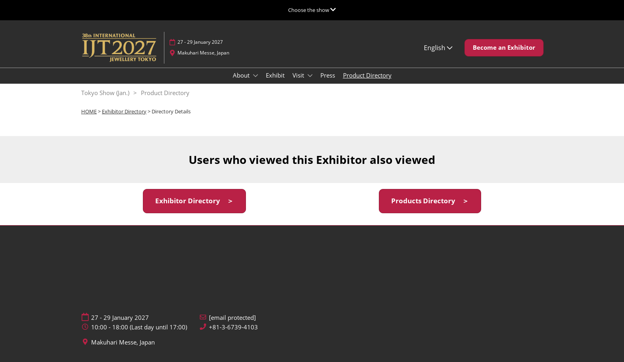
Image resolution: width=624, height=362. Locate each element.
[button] (504, 47)
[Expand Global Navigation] (312, 10)
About (242, 75)
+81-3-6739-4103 (233, 327)
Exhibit (275, 75)
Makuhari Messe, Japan (203, 52)
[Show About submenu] (255, 75)
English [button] (438, 47)
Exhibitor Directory (124, 111)
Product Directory (367, 75)
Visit (299, 75)
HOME (89, 111)
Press (327, 75)
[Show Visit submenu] (310, 75)
